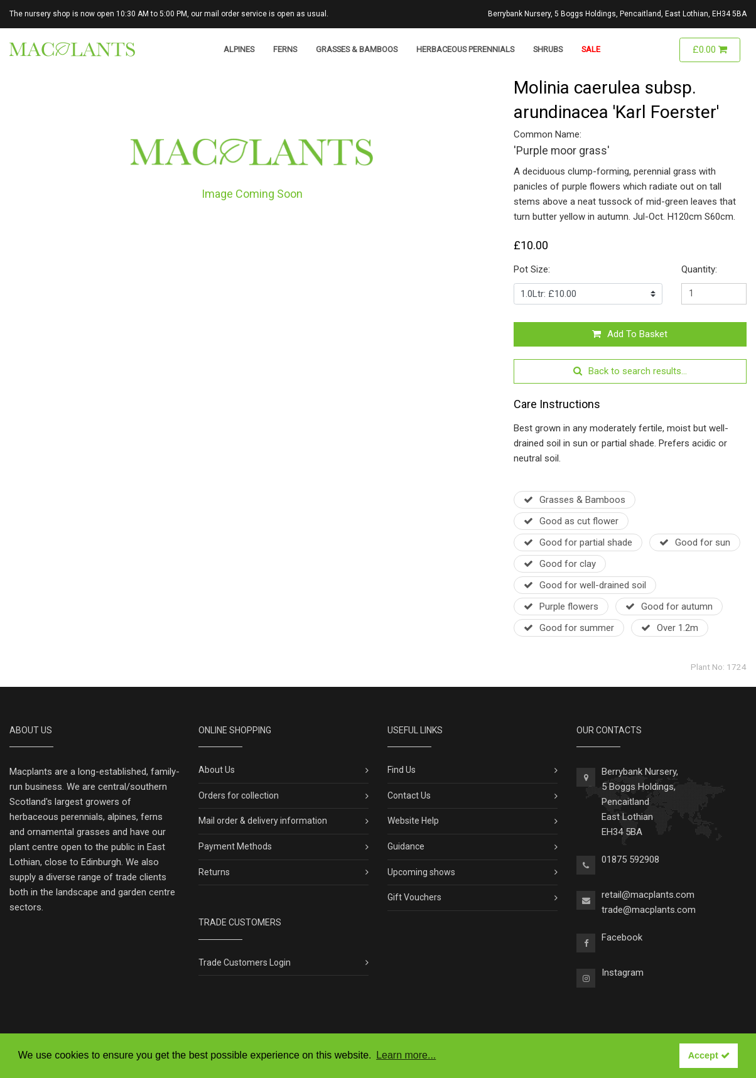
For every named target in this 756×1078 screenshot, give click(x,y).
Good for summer (569, 627)
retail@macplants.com (648, 894)
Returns (214, 872)
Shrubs (548, 49)
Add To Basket (629, 334)
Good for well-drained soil (585, 585)
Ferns (285, 49)
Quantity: (699, 269)
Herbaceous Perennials (465, 49)
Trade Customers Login (244, 962)
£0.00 (710, 49)
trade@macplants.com (649, 909)
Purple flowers (561, 606)
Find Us (401, 770)
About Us (216, 770)
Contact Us (409, 795)
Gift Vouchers (414, 897)
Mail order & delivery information (262, 821)
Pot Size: (532, 269)
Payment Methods (235, 846)
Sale (590, 49)
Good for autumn (669, 606)
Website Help (413, 821)
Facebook (622, 937)
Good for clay (560, 563)
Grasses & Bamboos (356, 49)
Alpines (239, 49)
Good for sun (694, 542)
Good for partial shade (578, 542)
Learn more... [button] (406, 1055)
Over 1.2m (669, 627)
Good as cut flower (571, 521)
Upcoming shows (421, 872)
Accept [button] (709, 1055)
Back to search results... (630, 371)
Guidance (405, 846)
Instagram (623, 972)
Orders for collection (238, 795)
